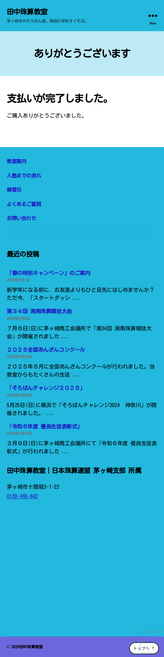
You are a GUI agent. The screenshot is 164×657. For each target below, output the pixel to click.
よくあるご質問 (24, 204)
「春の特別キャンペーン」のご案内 (48, 273)
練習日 (14, 189)
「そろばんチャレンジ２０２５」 (46, 388)
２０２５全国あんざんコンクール (46, 349)
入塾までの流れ (24, 175)
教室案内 (16, 161)
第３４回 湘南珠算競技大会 (39, 311)
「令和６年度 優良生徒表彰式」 (44, 426)
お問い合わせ (21, 218)
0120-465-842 (22, 496)
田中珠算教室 (27, 11)
